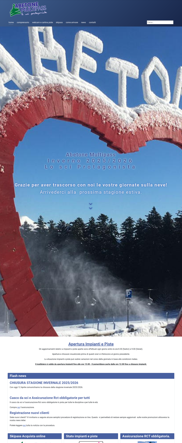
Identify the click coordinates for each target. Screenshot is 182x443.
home (11, 22)
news (83, 22)
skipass (59, 22)
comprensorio (23, 22)
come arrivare (72, 22)
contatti (92, 22)
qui (18, 407)
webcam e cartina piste (42, 22)
